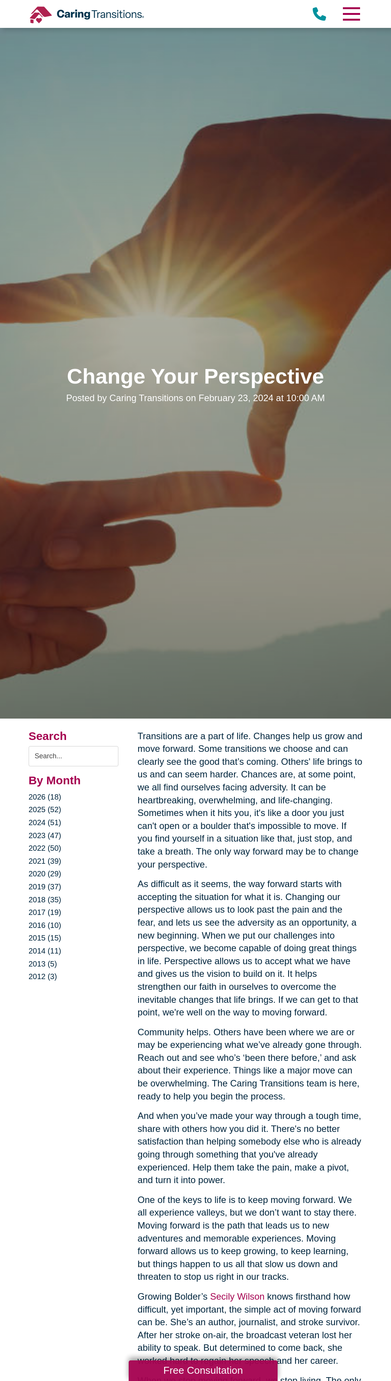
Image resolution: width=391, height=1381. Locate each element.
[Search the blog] (74, 756)
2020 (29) (45, 873)
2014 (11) (45, 951)
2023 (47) (45, 835)
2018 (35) (45, 899)
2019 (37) (45, 886)
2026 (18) (45, 797)
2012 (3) (43, 976)
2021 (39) (45, 861)
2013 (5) (43, 964)
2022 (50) (45, 848)
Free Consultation (203, 1370)
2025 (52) (45, 809)
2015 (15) (45, 938)
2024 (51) (45, 822)
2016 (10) (45, 925)
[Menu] (350, 14)
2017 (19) (45, 912)
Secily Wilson (237, 1296)
